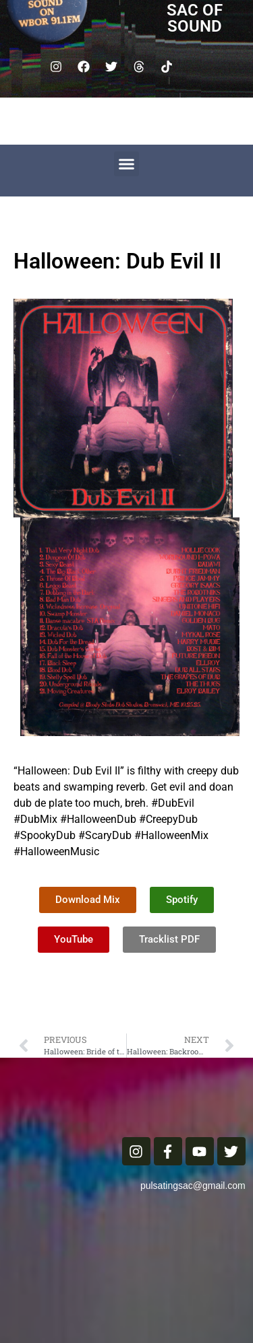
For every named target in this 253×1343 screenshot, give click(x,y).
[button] (127, 164)
